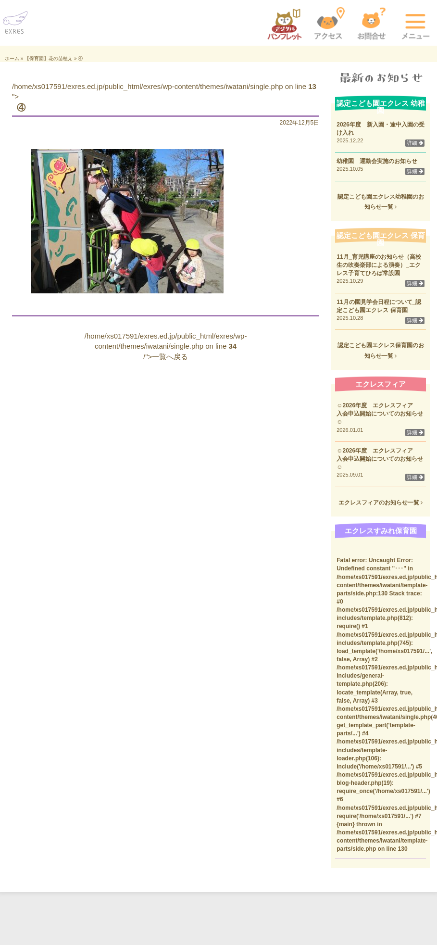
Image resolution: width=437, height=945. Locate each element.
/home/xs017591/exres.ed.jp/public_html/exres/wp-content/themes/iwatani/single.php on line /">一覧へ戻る (166, 346)
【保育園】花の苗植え (49, 58)
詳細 (415, 143)
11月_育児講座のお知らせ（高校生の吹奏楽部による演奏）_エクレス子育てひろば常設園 (379, 265)
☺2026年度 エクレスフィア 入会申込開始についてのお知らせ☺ (380, 413)
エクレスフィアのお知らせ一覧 (380, 502)
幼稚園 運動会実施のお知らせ (377, 161)
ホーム (12, 58)
